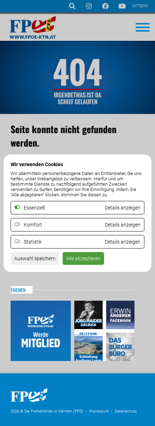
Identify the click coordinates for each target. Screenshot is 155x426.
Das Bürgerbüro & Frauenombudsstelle (119, 346)
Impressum (99, 411)
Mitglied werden (41, 331)
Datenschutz (126, 411)
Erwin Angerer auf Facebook (119, 316)
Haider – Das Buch (89, 316)
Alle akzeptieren (83, 258)
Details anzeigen (122, 225)
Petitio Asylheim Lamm (89, 346)
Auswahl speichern (35, 258)
